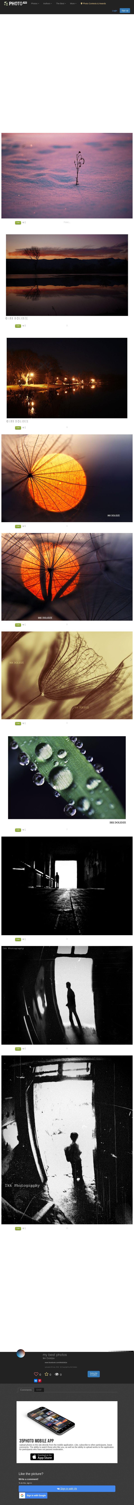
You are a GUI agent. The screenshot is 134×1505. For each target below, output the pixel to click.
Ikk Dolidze (49, 1358)
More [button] (73, 3)
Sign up (125, 11)
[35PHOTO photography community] (15, 3)
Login (114, 11)
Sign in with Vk (67, 1488)
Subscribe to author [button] (93, 1374)
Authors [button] (47, 3)
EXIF (39, 1390)
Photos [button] (35, 3)
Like (18, 222)
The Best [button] (61, 3)
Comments (26, 1390)
